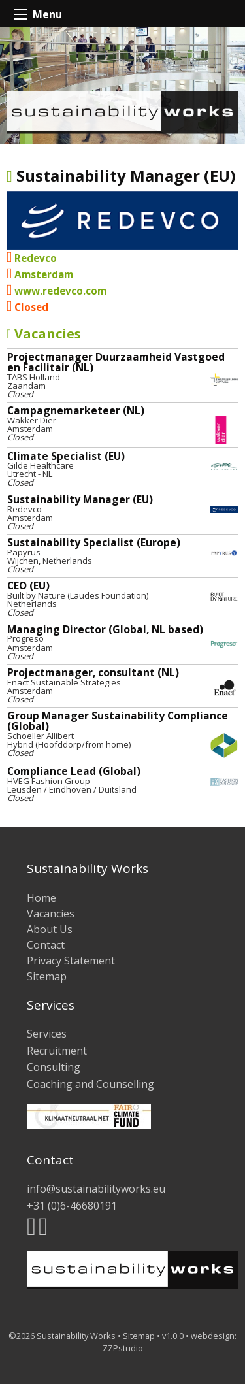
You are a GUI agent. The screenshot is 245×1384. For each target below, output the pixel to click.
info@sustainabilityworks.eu (96, 1188)
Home (41, 898)
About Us (50, 929)
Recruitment (57, 1051)
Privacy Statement (71, 960)
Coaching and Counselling (90, 1084)
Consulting (53, 1067)
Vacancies (44, 333)
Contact (46, 945)
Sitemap (47, 976)
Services (47, 1034)
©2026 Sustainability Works (62, 1336)
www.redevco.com (60, 291)
